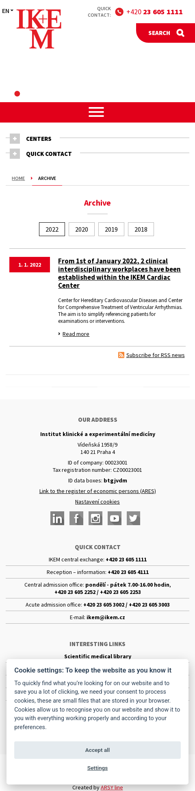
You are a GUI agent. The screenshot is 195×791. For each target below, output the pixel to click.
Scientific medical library (97, 656)
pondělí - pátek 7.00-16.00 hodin (127, 584)
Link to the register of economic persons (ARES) (97, 491)
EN (5, 11)
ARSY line (112, 787)
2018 (140, 229)
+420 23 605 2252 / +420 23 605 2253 (97, 592)
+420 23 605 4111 (128, 572)
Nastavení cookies (97, 501)
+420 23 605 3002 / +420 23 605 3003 (126, 604)
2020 (81, 229)
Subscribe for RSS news (155, 355)
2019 (111, 229)
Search (159, 33)
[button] (97, 112)
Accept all (97, 750)
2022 (52, 229)
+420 (154, 11)
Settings (97, 768)
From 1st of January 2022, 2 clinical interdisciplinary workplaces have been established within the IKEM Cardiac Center (119, 273)
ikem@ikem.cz (106, 617)
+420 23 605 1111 (126, 559)
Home (18, 178)
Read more (76, 333)
